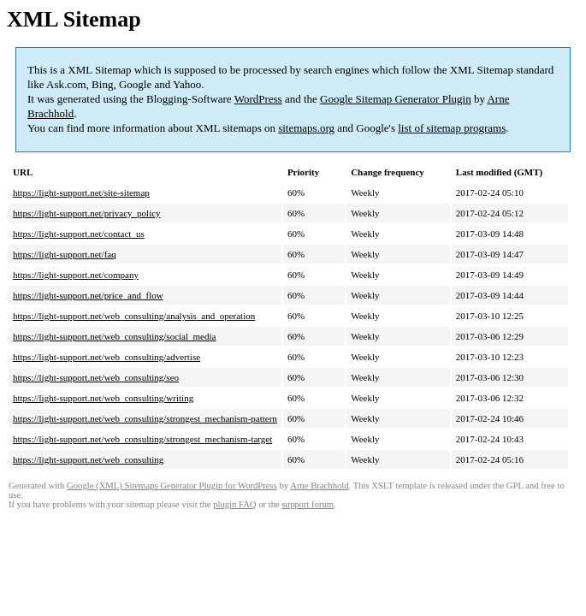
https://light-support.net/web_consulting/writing (103, 398)
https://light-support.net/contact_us (79, 233)
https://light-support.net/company (76, 275)
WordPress (258, 98)
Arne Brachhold (319, 485)
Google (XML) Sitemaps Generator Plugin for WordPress (172, 485)
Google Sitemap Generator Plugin (395, 98)
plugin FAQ (234, 504)
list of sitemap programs (452, 127)
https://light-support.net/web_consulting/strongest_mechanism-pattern (145, 418)
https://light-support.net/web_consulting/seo (96, 377)
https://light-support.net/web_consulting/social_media (114, 336)
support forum (307, 504)
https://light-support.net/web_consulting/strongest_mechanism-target (142, 439)
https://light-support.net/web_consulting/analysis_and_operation (134, 316)
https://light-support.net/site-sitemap (81, 192)
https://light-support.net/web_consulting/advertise (106, 357)
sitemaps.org (306, 127)
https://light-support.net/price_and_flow (88, 295)
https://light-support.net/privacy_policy (87, 213)
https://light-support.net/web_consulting (88, 459)
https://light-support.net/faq (64, 254)
